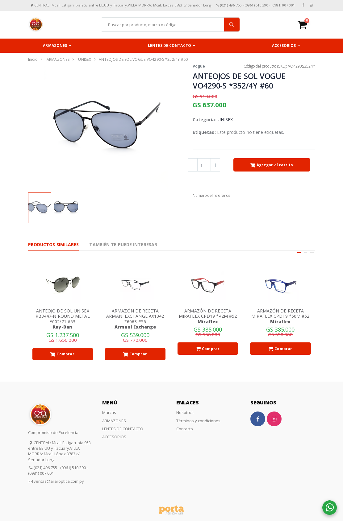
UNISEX (84, 59)
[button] (306, 24)
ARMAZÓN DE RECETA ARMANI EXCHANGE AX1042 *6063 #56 (135, 316)
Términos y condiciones (198, 421)
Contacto (184, 429)
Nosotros (185, 412)
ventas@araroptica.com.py (59, 481)
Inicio (33, 59)
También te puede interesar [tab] (123, 244)
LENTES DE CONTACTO (169, 45)
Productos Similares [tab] (53, 244)
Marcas (109, 412)
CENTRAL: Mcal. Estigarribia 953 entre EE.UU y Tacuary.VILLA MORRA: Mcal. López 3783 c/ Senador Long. (59, 451)
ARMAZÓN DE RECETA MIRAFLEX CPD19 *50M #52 (280, 313)
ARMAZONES (55, 45)
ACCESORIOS (284, 45)
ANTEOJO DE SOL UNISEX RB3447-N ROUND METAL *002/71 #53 (63, 316)
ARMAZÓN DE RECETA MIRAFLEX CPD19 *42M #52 (208, 313)
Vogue (199, 66)
